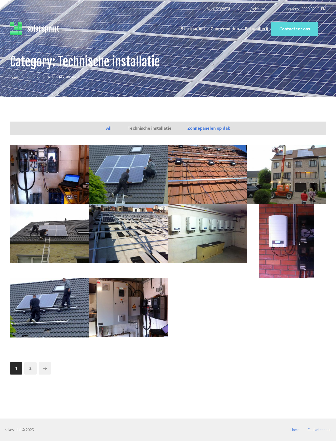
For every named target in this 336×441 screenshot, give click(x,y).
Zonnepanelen (225, 28)
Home (295, 430)
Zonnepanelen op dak (208, 128)
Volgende (45, 368)
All (109, 128)
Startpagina (193, 28)
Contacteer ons (294, 28)
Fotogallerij (256, 28)
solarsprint (43, 28)
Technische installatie (149, 128)
